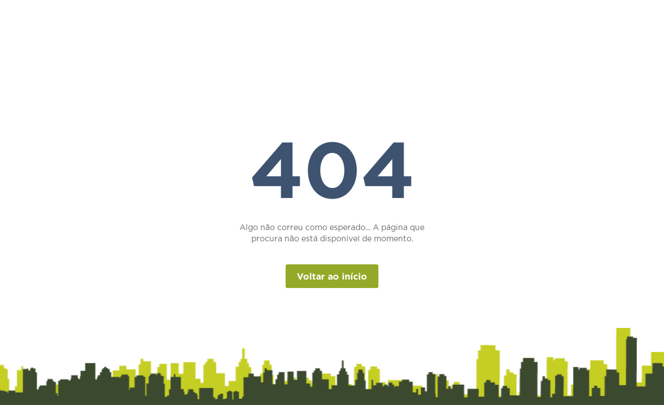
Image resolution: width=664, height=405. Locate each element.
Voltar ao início (332, 276)
